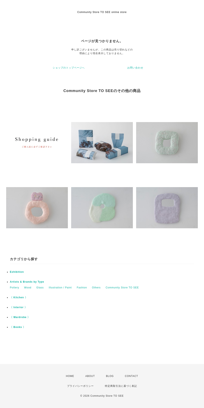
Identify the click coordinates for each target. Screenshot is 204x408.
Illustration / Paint (60, 287)
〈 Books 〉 (18, 327)
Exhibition (17, 271)
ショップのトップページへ (69, 67)
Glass (40, 287)
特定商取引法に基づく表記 (121, 386)
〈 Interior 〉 (18, 307)
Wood (27, 287)
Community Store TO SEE (122, 287)
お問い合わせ (135, 67)
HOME (70, 376)
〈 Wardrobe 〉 (20, 317)
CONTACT (131, 376)
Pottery (14, 287)
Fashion (82, 287)
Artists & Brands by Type (27, 281)
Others (96, 287)
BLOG (110, 376)
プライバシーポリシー (80, 386)
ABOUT (90, 376)
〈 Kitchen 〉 (19, 297)
